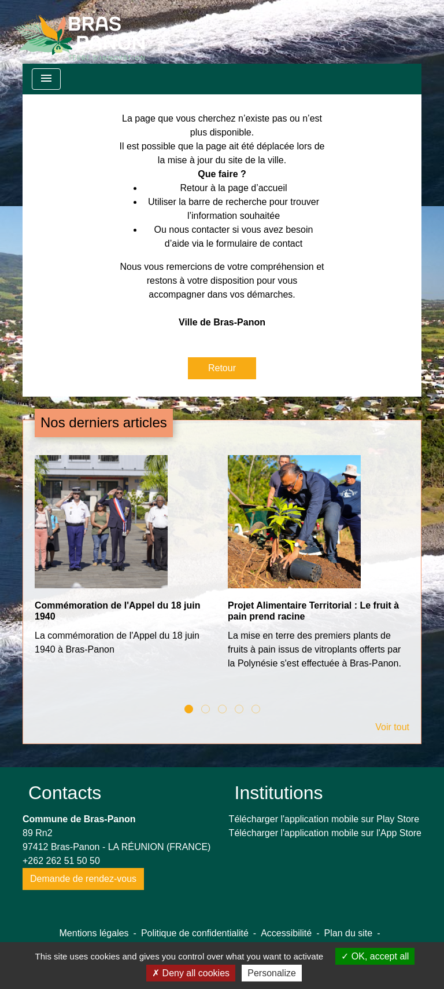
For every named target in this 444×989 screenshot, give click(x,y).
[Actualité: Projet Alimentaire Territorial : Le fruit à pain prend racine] (318, 568)
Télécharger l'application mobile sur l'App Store (325, 833)
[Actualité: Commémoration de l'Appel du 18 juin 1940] (125, 561)
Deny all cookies (191, 973)
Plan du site (348, 933)
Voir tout (392, 727)
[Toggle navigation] (46, 79)
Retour (222, 368)
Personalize (271, 973)
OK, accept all (375, 956)
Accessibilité (286, 933)
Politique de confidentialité (195, 933)
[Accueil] (79, 32)
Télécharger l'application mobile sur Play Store (324, 819)
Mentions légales (94, 933)
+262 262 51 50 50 (61, 861)
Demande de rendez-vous (83, 879)
